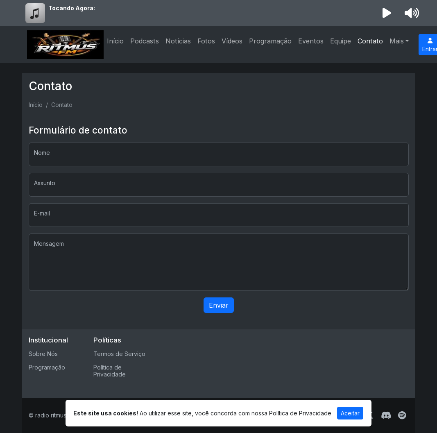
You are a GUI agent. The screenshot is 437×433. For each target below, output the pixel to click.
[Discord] (386, 415)
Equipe (340, 41)
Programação (270, 41)
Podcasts (144, 41)
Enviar (219, 305)
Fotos (206, 41)
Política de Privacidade (109, 371)
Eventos (311, 41)
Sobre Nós (43, 353)
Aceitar (350, 413)
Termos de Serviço (119, 353)
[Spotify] (402, 415)
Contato (370, 41)
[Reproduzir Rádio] (386, 13)
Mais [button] (396, 41)
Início (115, 41)
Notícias (178, 41)
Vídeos (232, 41)
